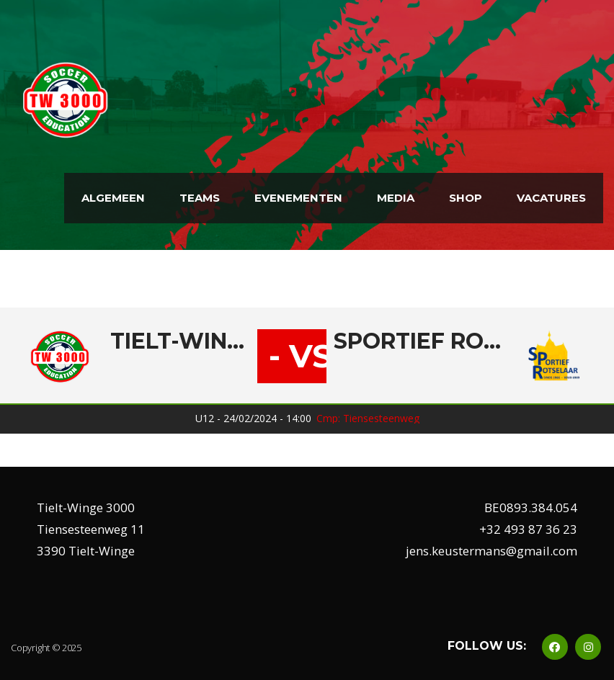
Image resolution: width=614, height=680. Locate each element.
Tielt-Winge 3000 (180, 341)
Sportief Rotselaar (418, 341)
